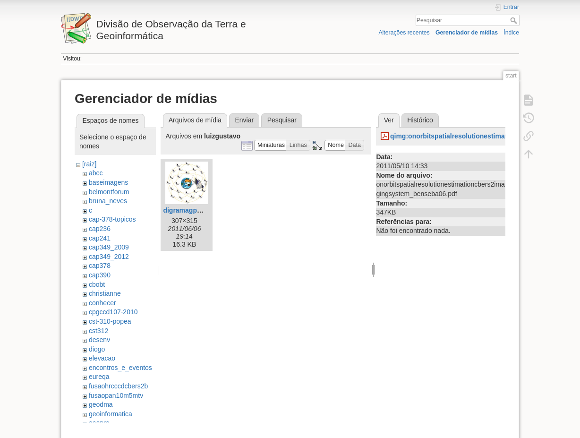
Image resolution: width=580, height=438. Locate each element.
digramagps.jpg (187, 210)
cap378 (100, 265)
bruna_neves (108, 201)
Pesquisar (514, 20)
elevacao (102, 358)
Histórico (420, 120)
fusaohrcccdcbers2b (118, 386)
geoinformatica (110, 414)
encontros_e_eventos (120, 367)
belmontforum (109, 192)
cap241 (100, 238)
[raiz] (89, 164)
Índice (511, 32)
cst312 (98, 331)
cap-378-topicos (112, 219)
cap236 (100, 228)
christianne (105, 293)
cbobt (97, 284)
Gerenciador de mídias (466, 32)
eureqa (99, 376)
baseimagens (108, 182)
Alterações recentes (403, 32)
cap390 (100, 275)
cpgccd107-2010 (113, 312)
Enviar (244, 120)
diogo (97, 349)
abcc (96, 173)
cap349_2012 (109, 256)
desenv (99, 340)
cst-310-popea (110, 321)
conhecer (102, 303)
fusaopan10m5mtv (116, 395)
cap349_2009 (109, 247)
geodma (101, 404)
